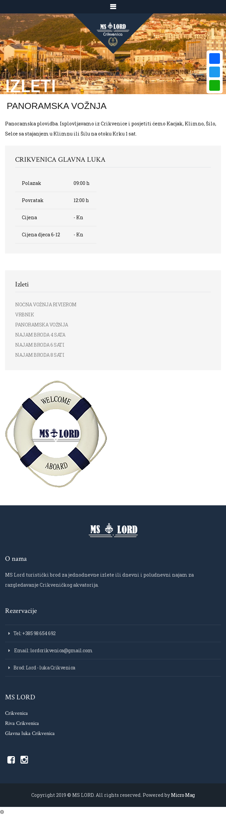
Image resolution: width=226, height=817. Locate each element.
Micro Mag (183, 795)
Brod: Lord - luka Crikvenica (44, 667)
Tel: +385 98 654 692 (34, 633)
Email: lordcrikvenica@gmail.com (53, 650)
